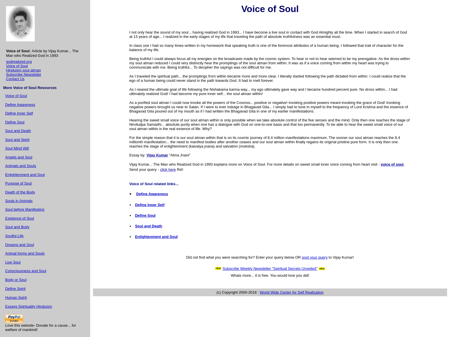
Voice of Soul (17, 66)
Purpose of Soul (18, 183)
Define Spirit (15, 288)
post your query (315, 257)
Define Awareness (20, 104)
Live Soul (12, 262)
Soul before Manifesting (24, 209)
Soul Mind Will (17, 148)
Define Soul (14, 122)
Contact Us (15, 79)
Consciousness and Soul (25, 271)
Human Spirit (16, 297)
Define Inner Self (19, 113)
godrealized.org (19, 61)
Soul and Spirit (17, 139)
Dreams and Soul (19, 245)
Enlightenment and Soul (25, 175)
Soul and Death (18, 131)
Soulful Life (14, 236)
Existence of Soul (19, 218)
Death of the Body (20, 192)
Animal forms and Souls (24, 253)
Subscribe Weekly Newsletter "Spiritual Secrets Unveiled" (270, 268)
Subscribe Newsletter (23, 74)
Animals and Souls (20, 166)
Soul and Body (17, 227)
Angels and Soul (18, 157)
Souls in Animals (18, 201)
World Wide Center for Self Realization (291, 292)
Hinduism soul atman (23, 70)
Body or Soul (15, 280)
